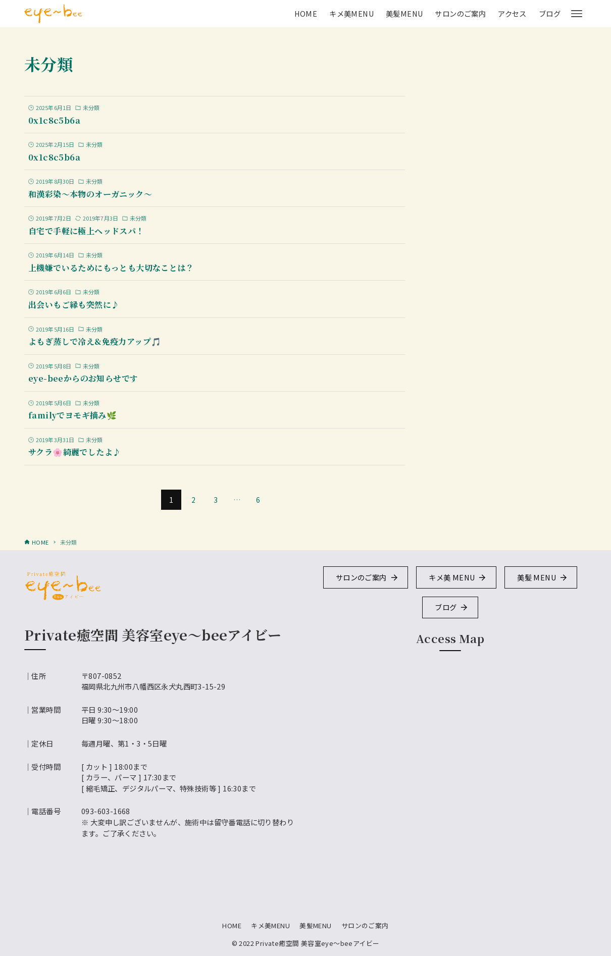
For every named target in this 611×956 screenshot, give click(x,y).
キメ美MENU (270, 925)
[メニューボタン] (577, 14)
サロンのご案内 (365, 925)
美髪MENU (315, 925)
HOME (231, 925)
